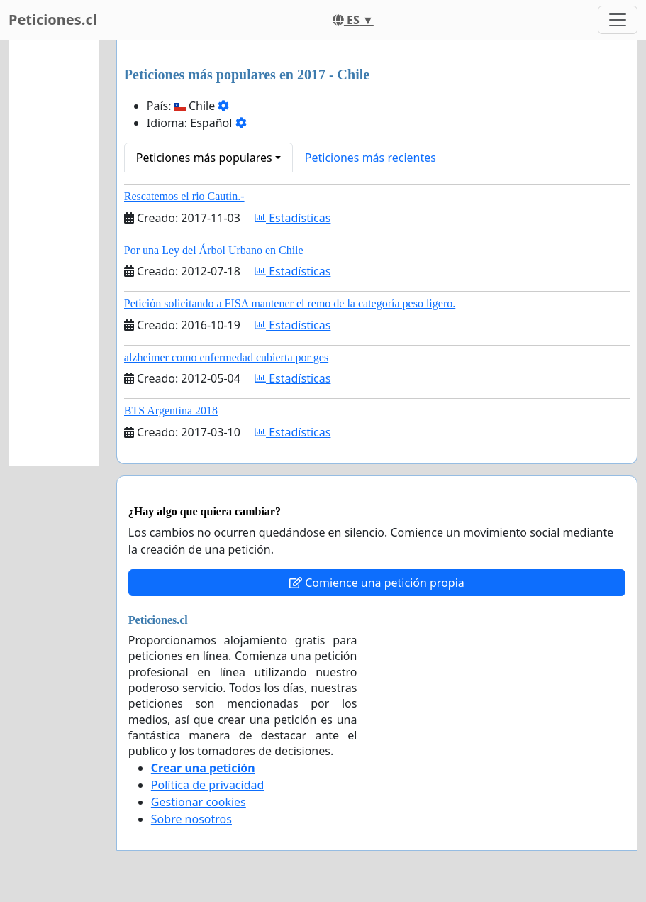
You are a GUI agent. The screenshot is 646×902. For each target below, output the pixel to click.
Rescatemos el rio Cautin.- (184, 196)
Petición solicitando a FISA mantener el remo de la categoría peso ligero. (289, 303)
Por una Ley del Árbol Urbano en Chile (213, 250)
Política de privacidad (207, 785)
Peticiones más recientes (370, 157)
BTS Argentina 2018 (171, 411)
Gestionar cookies (198, 802)
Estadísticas (292, 218)
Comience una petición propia (376, 582)
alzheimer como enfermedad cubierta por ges (226, 357)
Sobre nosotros (191, 819)
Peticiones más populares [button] (204, 157)
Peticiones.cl (53, 19)
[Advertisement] (54, 253)
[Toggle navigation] (617, 20)
